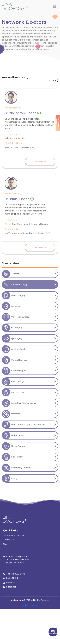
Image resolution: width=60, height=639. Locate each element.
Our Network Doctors (13, 535)
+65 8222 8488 (17, 573)
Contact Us (8, 539)
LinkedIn (10, 582)
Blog (5, 544)
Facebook (11, 586)
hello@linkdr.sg (13, 578)
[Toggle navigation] (54, 6)
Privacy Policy (30, 605)
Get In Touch (40, 161)
